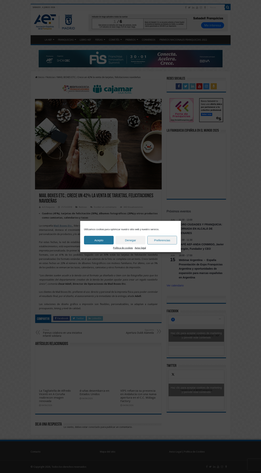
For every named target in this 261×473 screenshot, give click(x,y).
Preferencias (162, 240)
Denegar (130, 240)
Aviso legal (140, 248)
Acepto (98, 240)
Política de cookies (123, 248)
